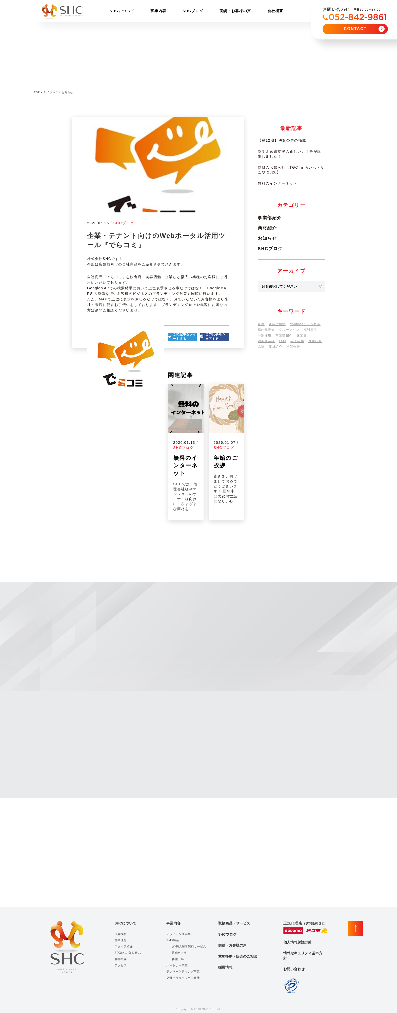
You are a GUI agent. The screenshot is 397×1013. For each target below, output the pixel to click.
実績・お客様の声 (235, 11)
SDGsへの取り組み (127, 953)
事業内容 (158, 11)
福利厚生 (310, 330)
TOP (37, 92)
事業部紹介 (270, 217)
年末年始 (297, 341)
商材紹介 (267, 228)
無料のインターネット (277, 183)
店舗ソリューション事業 (183, 978)
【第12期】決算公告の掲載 (282, 140)
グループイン (289, 330)
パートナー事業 (177, 965)
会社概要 (275, 11)
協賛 (261, 346)
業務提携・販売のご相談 (237, 956)
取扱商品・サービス (234, 923)
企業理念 (120, 940)
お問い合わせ (294, 969)
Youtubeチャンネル (305, 324)
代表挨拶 (120, 934)
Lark (282, 341)
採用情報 (225, 967)
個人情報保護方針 (297, 942)
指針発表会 (266, 330)
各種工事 (178, 959)
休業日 (302, 335)
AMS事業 (172, 940)
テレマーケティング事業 (183, 971)
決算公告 (293, 346)
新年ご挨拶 (277, 324)
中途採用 (264, 335)
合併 (261, 324)
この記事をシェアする (215, 337)
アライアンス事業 (178, 934)
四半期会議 (266, 341)
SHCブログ (193, 11)
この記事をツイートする (184, 337)
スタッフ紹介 (123, 946)
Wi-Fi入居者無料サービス (189, 946)
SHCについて (122, 11)
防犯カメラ (179, 953)
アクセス (120, 965)
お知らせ (267, 238)
